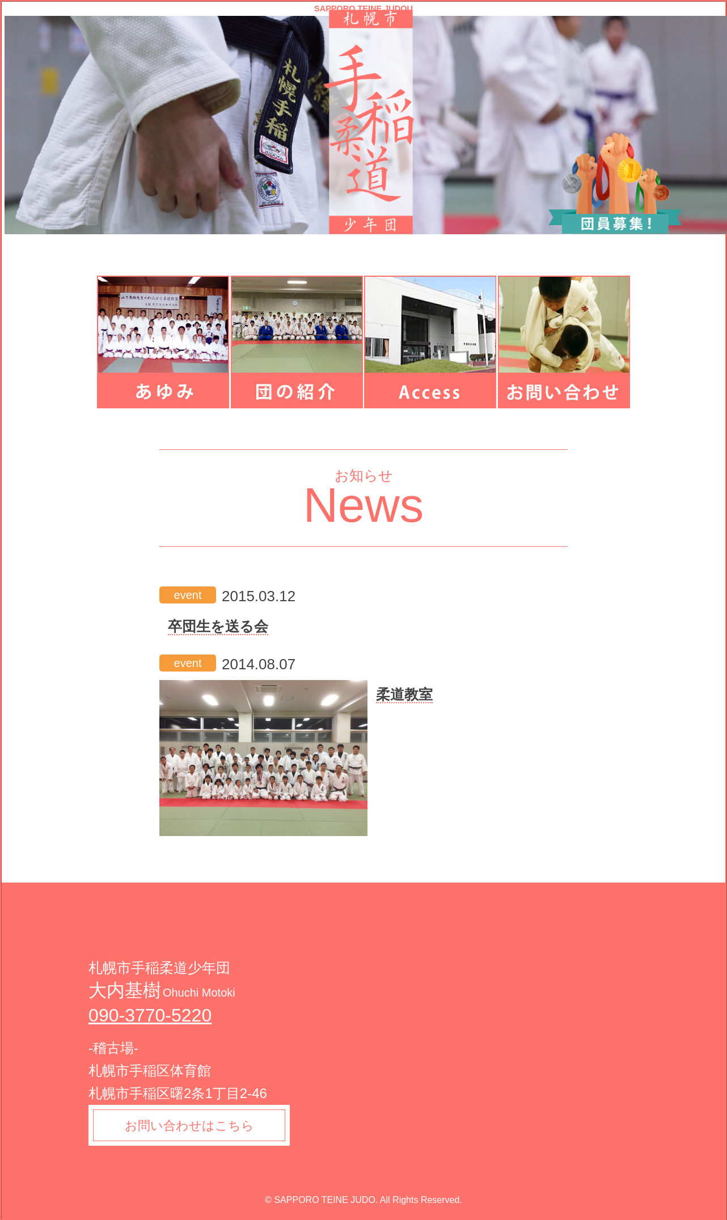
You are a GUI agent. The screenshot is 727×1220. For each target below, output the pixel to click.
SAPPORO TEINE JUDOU (363, 9)
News (363, 505)
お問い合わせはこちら (189, 1125)
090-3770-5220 (150, 1015)
